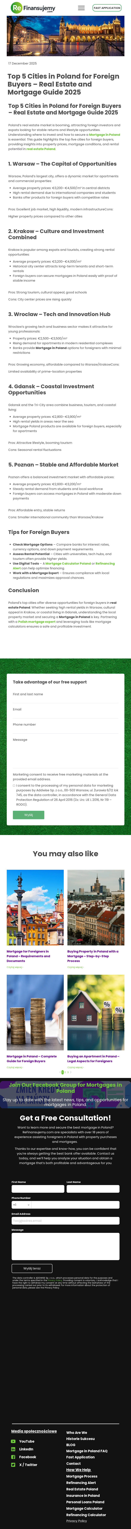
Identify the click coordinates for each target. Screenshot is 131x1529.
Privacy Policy (55, 1280)
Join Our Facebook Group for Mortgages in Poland (65, 1088)
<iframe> (65, 1388)
